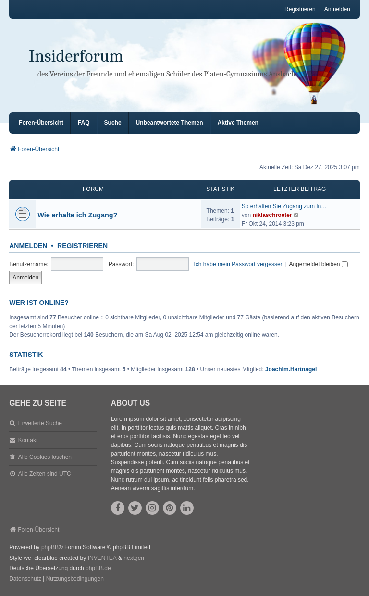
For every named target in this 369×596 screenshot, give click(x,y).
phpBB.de (98, 568)
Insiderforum (76, 56)
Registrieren (82, 246)
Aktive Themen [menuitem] (238, 122)
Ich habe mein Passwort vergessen (239, 264)
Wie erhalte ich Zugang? (77, 215)
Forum (93, 189)
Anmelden (28, 246)
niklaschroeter (272, 215)
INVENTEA (102, 558)
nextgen (133, 558)
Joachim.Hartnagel (291, 369)
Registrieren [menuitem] (300, 9)
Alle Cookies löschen (45, 457)
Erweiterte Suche (40, 423)
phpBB (50, 547)
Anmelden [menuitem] (337, 9)
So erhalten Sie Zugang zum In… (284, 206)
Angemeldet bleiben (318, 264)
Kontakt (28, 440)
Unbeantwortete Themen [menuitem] (169, 122)
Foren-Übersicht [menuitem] (41, 122)
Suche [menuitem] (113, 122)
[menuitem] (25, 579)
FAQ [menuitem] (84, 122)
